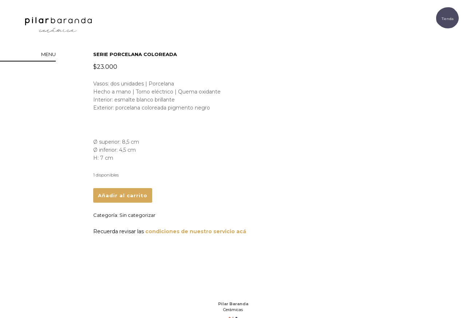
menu (48, 54)
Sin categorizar (137, 215)
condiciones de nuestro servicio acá (195, 231)
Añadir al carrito (122, 195)
